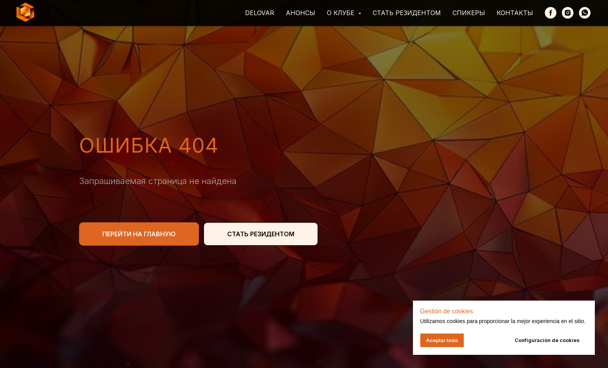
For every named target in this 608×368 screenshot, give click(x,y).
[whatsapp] (585, 13)
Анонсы (300, 13)
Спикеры (469, 13)
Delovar (259, 13)
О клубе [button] (341, 13)
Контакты (515, 13)
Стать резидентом (407, 13)
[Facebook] (550, 13)
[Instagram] (567, 13)
